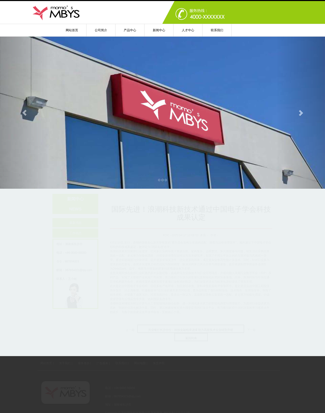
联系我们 (217, 30)
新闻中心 (159, 30)
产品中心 (130, 30)
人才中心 (188, 30)
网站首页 (72, 30)
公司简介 (101, 30)
